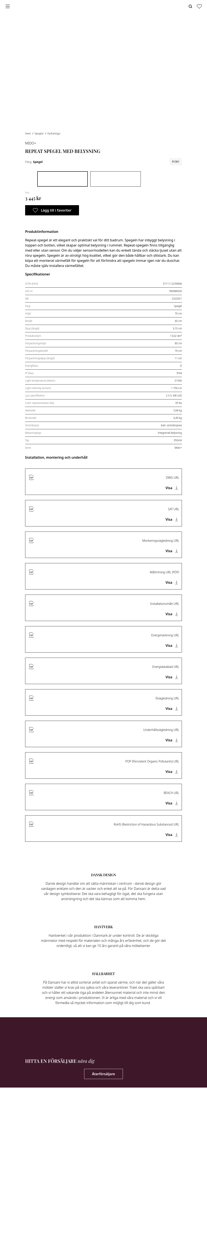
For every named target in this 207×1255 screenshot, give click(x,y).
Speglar (39, 133)
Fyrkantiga (53, 133)
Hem (28, 133)
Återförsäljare (103, 1074)
